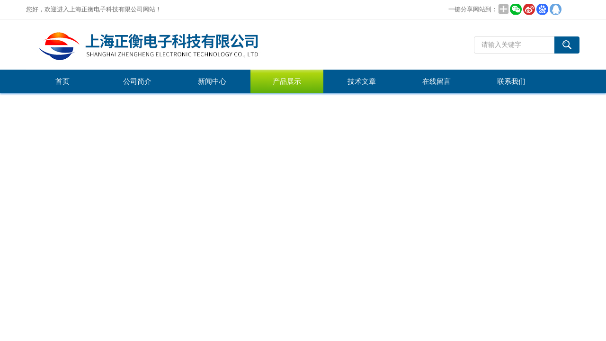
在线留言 (436, 81)
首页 (62, 81)
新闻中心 (212, 81)
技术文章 (362, 81)
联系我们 (511, 81)
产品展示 (287, 81)
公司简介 (137, 81)
